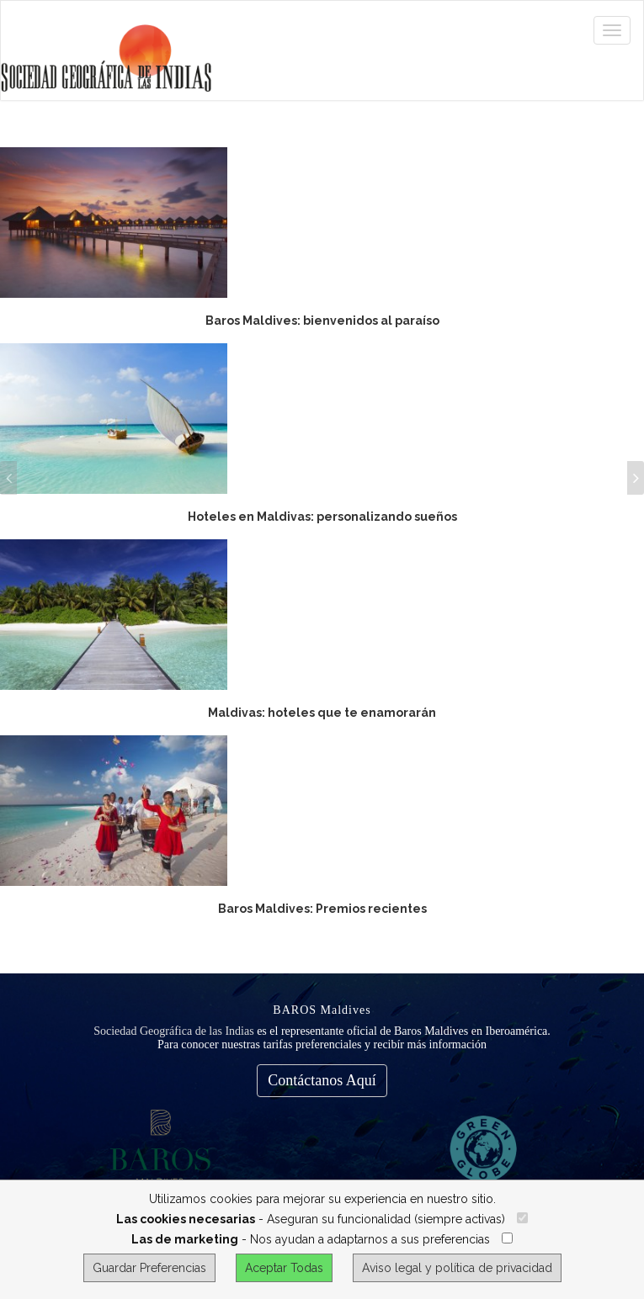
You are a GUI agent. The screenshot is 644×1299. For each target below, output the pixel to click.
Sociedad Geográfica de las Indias (173, 1031)
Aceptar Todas (284, 1268)
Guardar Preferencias (149, 1268)
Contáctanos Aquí (322, 1080)
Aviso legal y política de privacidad (457, 1268)
